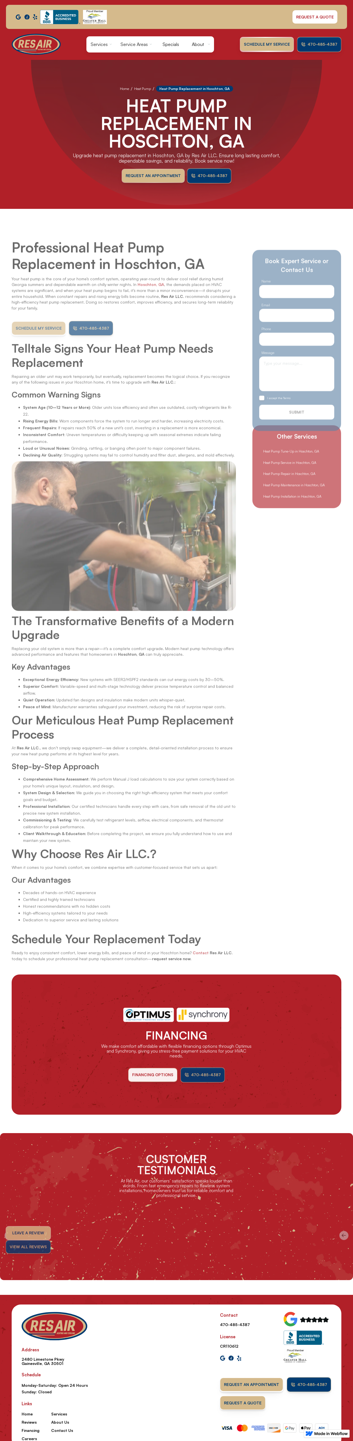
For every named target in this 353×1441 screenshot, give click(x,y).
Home (124, 89)
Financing (31, 1430)
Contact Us (62, 1430)
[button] (101, 44)
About (198, 44)
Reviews (29, 1422)
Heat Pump (142, 89)
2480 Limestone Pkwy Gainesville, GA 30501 (43, 1361)
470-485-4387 (235, 1324)
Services (99, 44)
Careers (29, 1438)
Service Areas (134, 44)
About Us (60, 1422)
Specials (171, 44)
